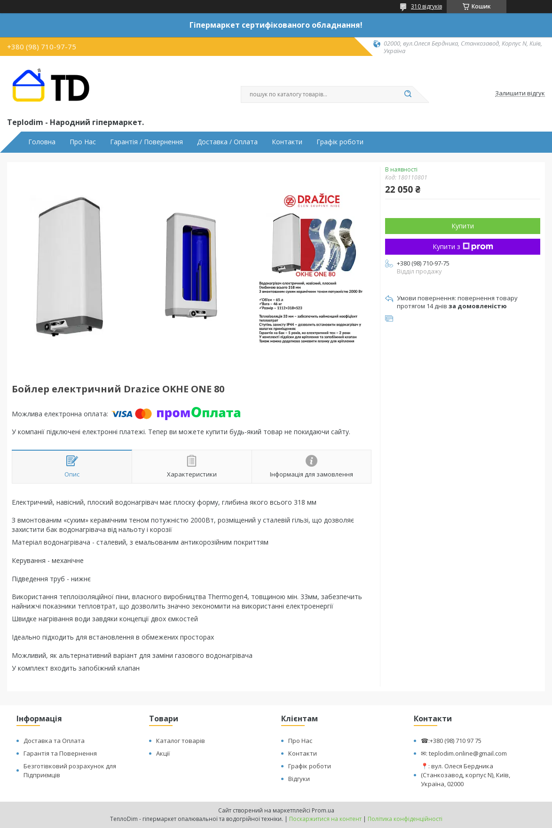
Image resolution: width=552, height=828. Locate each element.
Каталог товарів (180, 740)
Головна (41, 142)
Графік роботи (339, 142)
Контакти (287, 142)
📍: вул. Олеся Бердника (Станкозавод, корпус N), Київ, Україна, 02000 (465, 775)
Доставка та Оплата (54, 740)
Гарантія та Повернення (60, 753)
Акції (163, 753)
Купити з (463, 246)
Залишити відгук (520, 93)
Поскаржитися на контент (325, 819)
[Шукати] (407, 94)
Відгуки (299, 778)
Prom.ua (323, 810)
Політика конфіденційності (405, 819)
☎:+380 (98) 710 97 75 (451, 740)
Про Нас (83, 142)
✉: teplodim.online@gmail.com (464, 753)
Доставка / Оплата (227, 142)
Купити (462, 225)
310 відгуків (426, 6)
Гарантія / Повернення (146, 142)
